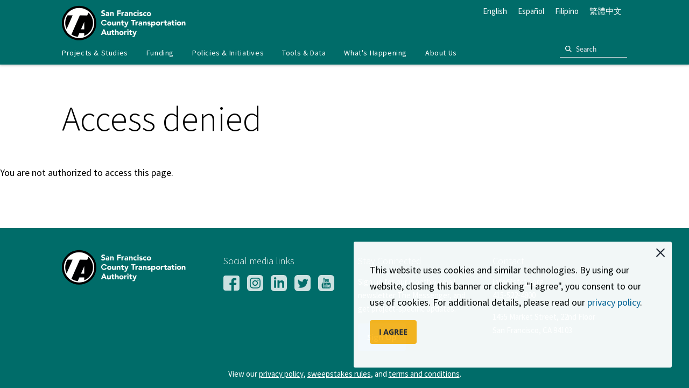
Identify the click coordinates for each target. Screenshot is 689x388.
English (495, 11)
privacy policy (613, 302)
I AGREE (393, 332)
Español (531, 11)
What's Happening (375, 53)
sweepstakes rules (339, 374)
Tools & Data (304, 53)
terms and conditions (424, 374)
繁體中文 (605, 11)
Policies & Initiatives (228, 53)
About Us (441, 53)
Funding (160, 53)
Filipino (567, 11)
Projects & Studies (95, 53)
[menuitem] (95, 53)
